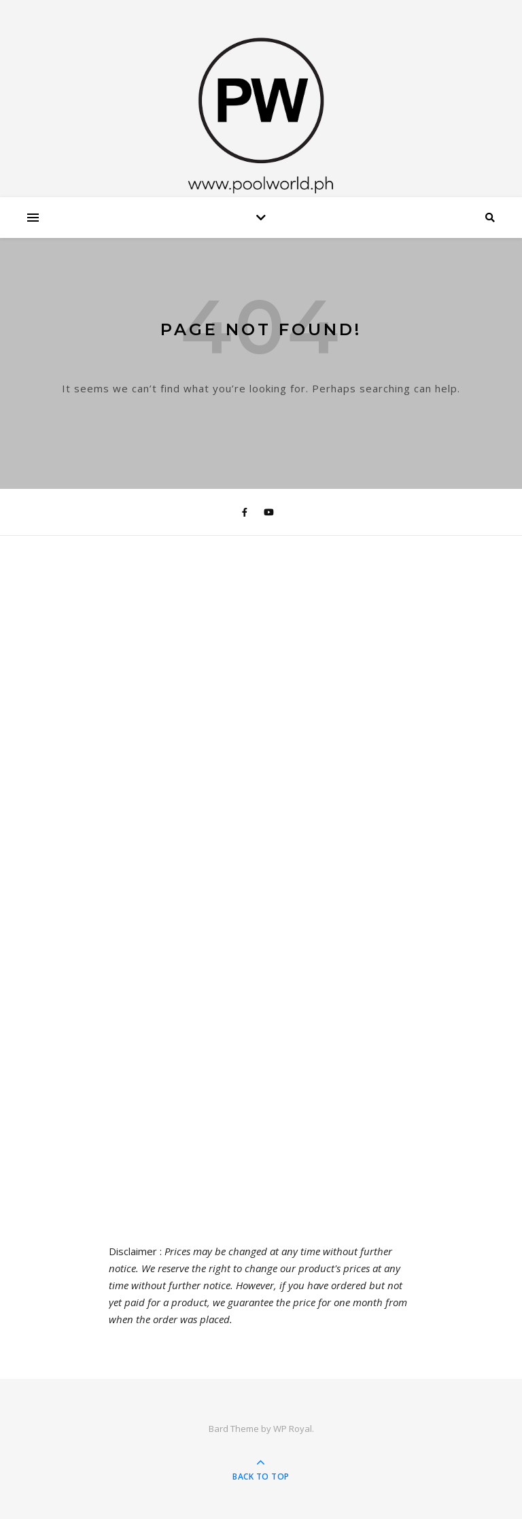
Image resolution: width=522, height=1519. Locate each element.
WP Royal (292, 1428)
